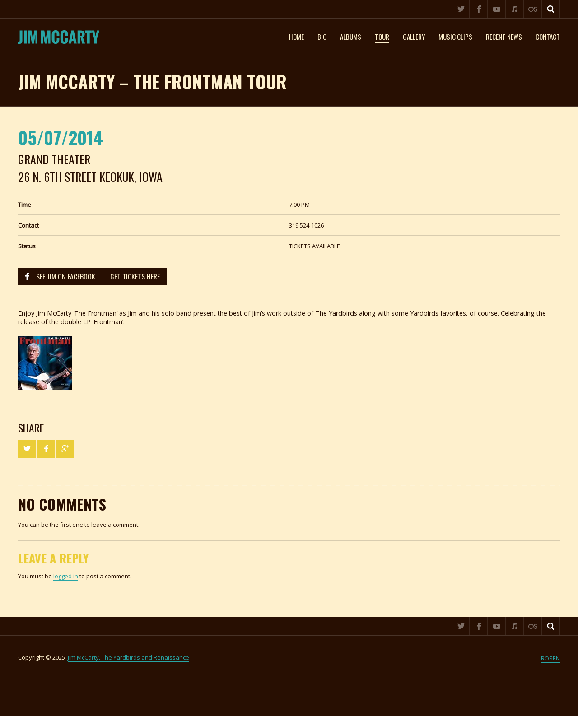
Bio (321, 37)
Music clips (455, 37)
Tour (382, 37)
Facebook (479, 9)
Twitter (461, 9)
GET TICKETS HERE (135, 276)
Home (296, 37)
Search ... (551, 9)
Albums (350, 37)
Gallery (414, 37)
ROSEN (550, 658)
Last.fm (533, 9)
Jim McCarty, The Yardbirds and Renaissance (128, 657)
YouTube (497, 9)
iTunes (515, 9)
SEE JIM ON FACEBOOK (65, 276)
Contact (548, 37)
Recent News (504, 37)
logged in (65, 576)
